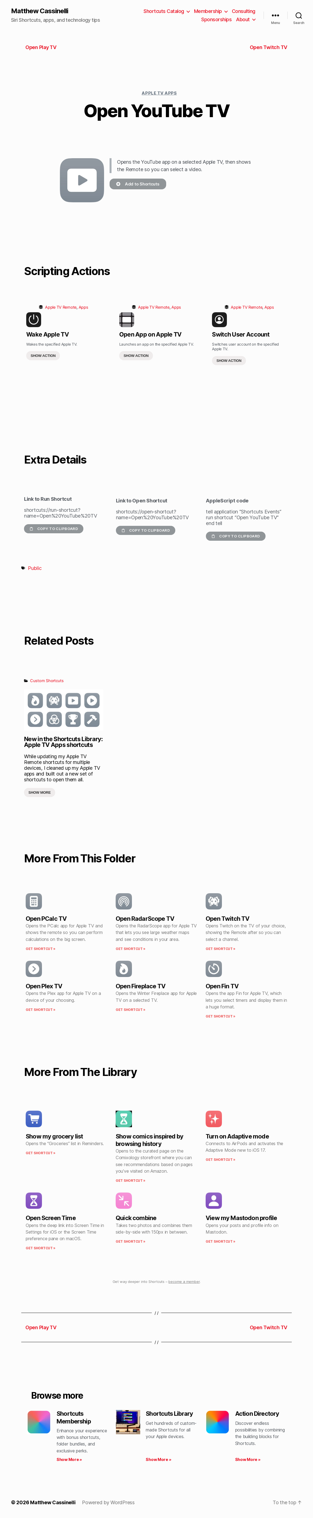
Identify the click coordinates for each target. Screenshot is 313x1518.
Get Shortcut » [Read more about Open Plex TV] (40, 1010)
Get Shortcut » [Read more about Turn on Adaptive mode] (220, 1160)
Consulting (243, 11)
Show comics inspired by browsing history (149, 1140)
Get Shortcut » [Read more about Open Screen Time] (40, 1248)
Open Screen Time (51, 1217)
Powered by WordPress (108, 1502)
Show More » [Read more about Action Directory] (248, 1459)
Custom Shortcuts (47, 680)
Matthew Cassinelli (39, 11)
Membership (208, 11)
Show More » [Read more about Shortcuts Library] (158, 1459)
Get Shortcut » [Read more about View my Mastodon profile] (220, 1241)
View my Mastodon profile (241, 1217)
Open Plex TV (44, 986)
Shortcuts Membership (74, 1417)
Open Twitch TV (227, 918)
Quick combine (136, 1217)
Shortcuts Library (169, 1413)
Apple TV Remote (60, 307)
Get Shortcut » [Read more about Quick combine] (130, 1241)
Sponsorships (216, 19)
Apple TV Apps (159, 93)
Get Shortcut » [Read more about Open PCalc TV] (40, 949)
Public (34, 568)
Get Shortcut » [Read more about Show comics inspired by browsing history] (130, 1180)
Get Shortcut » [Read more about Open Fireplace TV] (130, 1010)
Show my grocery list (54, 1136)
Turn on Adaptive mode (237, 1136)
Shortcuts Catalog (164, 11)
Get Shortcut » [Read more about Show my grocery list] (40, 1153)
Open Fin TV (222, 986)
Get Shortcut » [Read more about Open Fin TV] (220, 1016)
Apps (83, 307)
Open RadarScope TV (145, 918)
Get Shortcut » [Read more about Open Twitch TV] (220, 949)
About (243, 19)
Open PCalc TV (46, 918)
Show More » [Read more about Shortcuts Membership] (69, 1459)
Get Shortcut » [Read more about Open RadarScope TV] (130, 949)
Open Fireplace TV (140, 986)
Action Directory (257, 1413)
